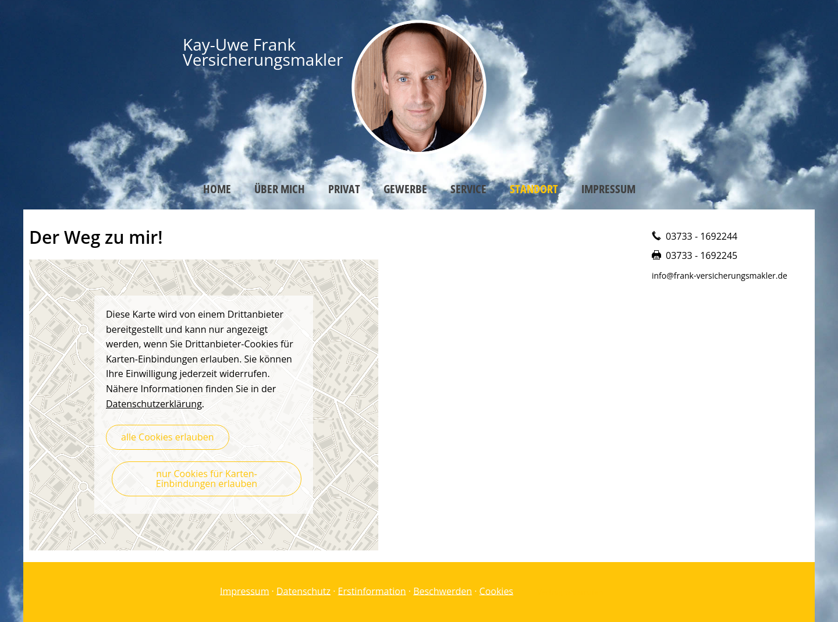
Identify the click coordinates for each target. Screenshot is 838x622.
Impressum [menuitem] (608, 189)
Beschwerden (442, 590)
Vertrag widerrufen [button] (570, 592)
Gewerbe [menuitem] (405, 189)
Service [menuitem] (468, 189)
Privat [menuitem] (344, 189)
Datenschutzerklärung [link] (154, 403)
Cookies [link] (496, 590)
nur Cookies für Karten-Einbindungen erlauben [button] (206, 478)
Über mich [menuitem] (279, 189)
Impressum (244, 590)
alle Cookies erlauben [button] (167, 437)
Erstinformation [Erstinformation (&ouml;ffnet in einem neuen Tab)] (372, 590)
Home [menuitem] (217, 189)
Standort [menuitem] (534, 189)
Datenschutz (303, 590)
